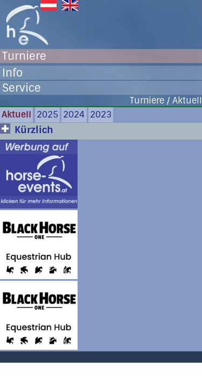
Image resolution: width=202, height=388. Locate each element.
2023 (101, 114)
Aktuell (16, 114)
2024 (74, 114)
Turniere (24, 56)
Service (21, 88)
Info (12, 73)
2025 (47, 114)
